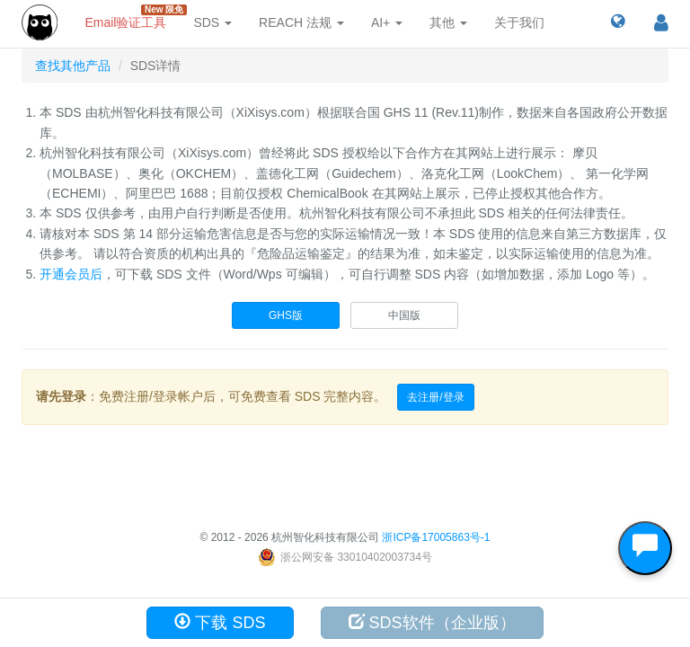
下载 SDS (219, 622)
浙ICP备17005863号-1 (436, 537)
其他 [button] (448, 22)
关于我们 (519, 22)
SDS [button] (212, 22)
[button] (617, 22)
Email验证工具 (132, 17)
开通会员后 (71, 274)
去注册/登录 (435, 397)
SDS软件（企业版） (432, 622)
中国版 (404, 315)
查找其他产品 (73, 65)
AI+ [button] (386, 22)
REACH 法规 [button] (301, 22)
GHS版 (286, 315)
